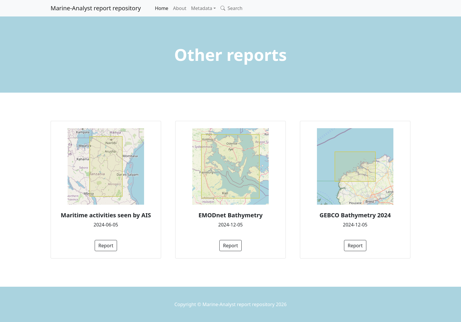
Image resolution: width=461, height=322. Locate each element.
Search (232, 8)
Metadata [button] (201, 8)
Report (105, 245)
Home (161, 8)
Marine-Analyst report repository (96, 8)
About (179, 8)
